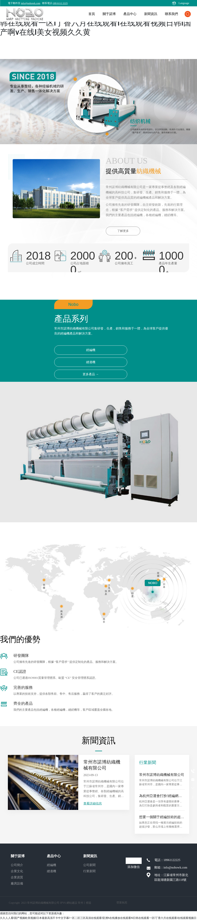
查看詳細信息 (92, 803)
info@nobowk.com (30, 3)
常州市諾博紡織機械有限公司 (161, 775)
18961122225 (172, 860)
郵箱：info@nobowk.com (170, 867)
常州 (80, 903)
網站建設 (71, 903)
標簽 (88, 903)
